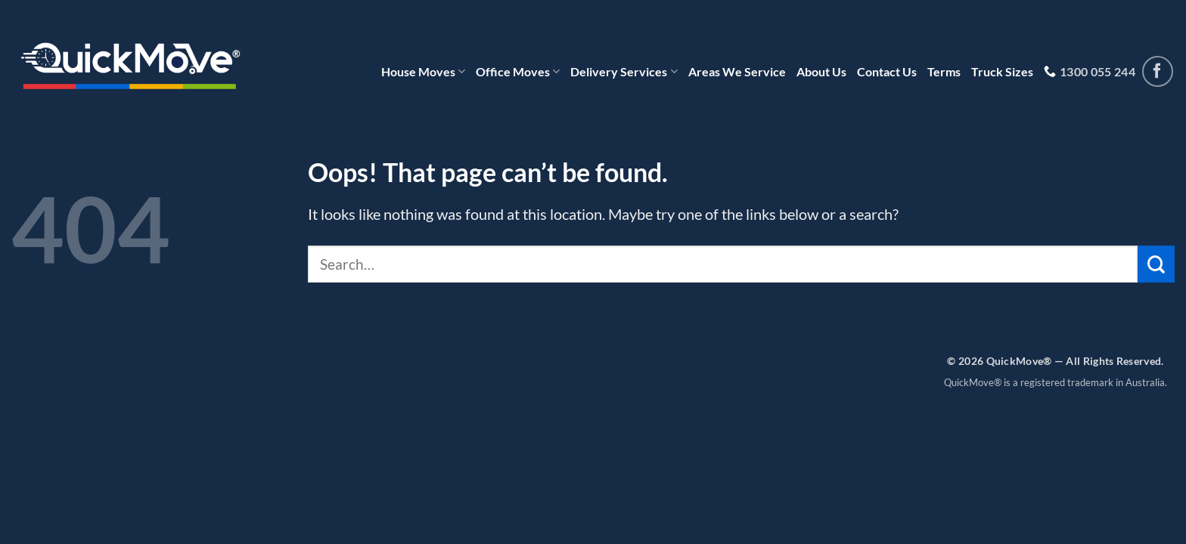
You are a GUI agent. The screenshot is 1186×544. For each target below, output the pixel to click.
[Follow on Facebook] (1157, 71)
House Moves (423, 71)
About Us (821, 71)
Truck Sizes (1002, 71)
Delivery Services (623, 71)
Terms (944, 71)
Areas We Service (737, 71)
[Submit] (1156, 264)
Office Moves (518, 71)
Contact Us (887, 71)
